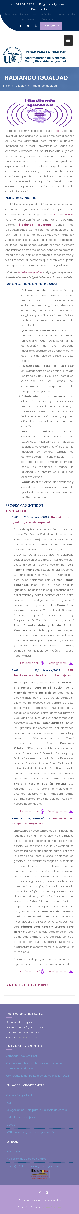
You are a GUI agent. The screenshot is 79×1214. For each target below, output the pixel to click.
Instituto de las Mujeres (20, 1122)
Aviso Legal (13, 1156)
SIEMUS (10, 1129)
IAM (8, 1107)
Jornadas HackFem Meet (21, 1060)
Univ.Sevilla (51, 16)
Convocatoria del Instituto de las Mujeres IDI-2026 (37, 1080)
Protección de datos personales (26, 1163)
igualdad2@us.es (26, 1042)
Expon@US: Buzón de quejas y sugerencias (33, 1171)
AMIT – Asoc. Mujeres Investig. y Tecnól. (30, 1136)
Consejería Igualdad (19, 1100)
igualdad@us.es (51, 4)
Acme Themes (52, 1207)
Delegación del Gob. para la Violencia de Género (36, 1114)
